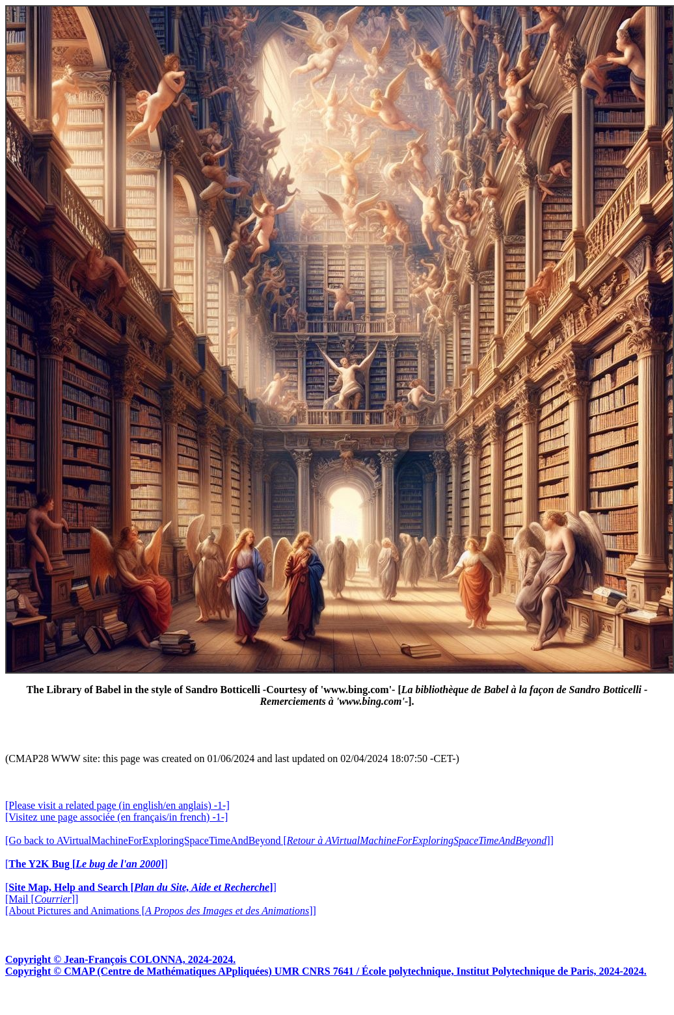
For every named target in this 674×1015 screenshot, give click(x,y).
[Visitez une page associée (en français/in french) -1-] (116, 817)
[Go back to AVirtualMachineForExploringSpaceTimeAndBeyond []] (279, 840)
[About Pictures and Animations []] (160, 910)
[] (86, 863)
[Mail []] (41, 898)
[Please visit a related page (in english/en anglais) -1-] (117, 805)
